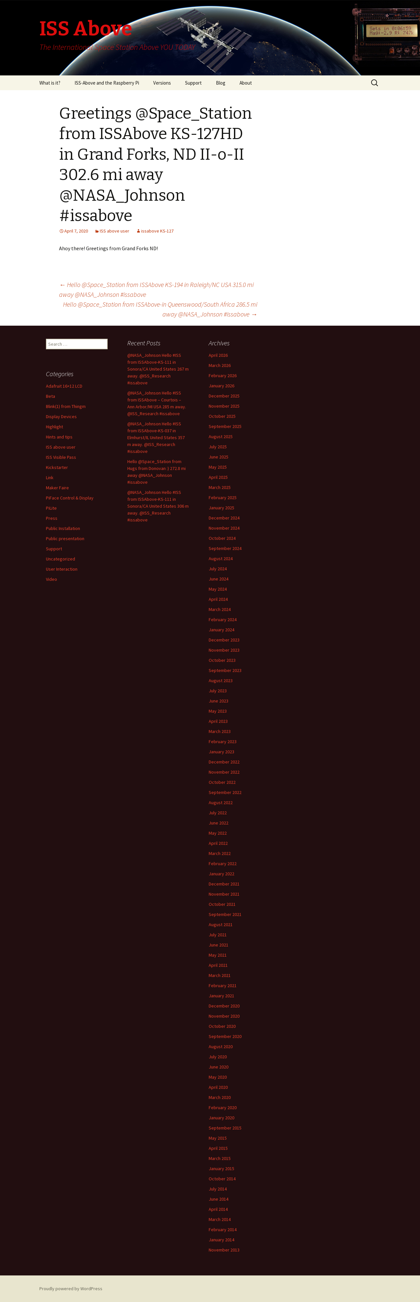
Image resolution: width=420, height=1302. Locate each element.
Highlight (54, 427)
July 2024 (218, 569)
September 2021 (225, 914)
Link (49, 477)
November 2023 (224, 650)
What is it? (49, 83)
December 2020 (224, 1006)
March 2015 (220, 1158)
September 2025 (225, 426)
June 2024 (218, 579)
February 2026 (223, 375)
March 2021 (220, 975)
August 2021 (221, 924)
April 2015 (218, 1148)
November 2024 (224, 528)
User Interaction (61, 569)
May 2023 (218, 711)
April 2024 (218, 599)
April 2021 (218, 965)
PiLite (51, 508)
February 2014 (223, 1229)
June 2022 (218, 823)
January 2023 (221, 752)
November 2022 (224, 772)
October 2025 (222, 416)
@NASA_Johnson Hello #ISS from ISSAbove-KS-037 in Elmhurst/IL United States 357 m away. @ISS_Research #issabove (156, 437)
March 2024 (220, 609)
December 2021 (224, 884)
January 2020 (221, 1118)
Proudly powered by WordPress (70, 1289)
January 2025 (221, 508)
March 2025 (220, 487)
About (246, 83)
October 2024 (222, 538)
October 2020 (222, 1026)
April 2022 (218, 843)
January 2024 (221, 630)
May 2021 (218, 955)
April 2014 (218, 1209)
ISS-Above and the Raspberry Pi (106, 83)
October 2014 (222, 1179)
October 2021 (222, 904)
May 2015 (218, 1138)
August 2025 (221, 436)
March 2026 (220, 365)
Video (51, 579)
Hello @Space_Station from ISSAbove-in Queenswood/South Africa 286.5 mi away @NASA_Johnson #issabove (160, 309)
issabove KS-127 (157, 231)
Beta (50, 396)
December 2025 (224, 396)
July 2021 (218, 935)
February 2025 (223, 497)
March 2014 (220, 1219)
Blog (220, 83)
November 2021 (224, 894)
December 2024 (224, 518)
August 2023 (221, 680)
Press (51, 518)
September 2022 (225, 792)
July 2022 (218, 813)
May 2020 (218, 1077)
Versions (162, 83)
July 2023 (218, 691)
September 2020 (225, 1036)
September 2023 (225, 670)
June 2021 (218, 945)
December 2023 (224, 640)
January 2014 (221, 1240)
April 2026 (218, 355)
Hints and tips (59, 437)
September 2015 (225, 1128)
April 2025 (218, 477)
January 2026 (221, 386)
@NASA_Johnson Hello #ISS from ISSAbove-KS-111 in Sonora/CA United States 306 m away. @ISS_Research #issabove (158, 506)
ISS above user (114, 231)
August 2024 (221, 558)
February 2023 (223, 741)
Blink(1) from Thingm (66, 406)
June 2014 (218, 1199)
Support (193, 83)
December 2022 (224, 762)
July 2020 (218, 1057)
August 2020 (221, 1046)
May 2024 (218, 589)
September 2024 (225, 548)
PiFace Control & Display (70, 498)
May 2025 (218, 467)
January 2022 (221, 874)
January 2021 (221, 996)
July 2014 (218, 1189)
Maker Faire (57, 488)
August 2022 (221, 802)
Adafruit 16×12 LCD (64, 386)
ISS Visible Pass (61, 457)
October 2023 (222, 660)
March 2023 (220, 731)
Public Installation (63, 528)
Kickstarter (57, 467)
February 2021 (223, 985)
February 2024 (223, 619)
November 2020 (224, 1016)
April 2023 (218, 721)
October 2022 (222, 782)
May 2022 (218, 833)
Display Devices (61, 416)
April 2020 (218, 1087)
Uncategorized (60, 559)
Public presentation (65, 538)
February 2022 (223, 863)
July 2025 (218, 447)
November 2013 (224, 1250)
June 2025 (218, 457)
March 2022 (220, 853)
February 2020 (223, 1107)
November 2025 (224, 406)
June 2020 (218, 1067)
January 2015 (221, 1168)
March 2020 (220, 1097)
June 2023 (218, 701)
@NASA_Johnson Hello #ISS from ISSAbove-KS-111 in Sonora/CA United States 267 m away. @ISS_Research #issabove (158, 369)
